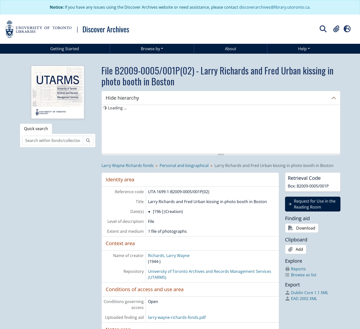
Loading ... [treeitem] (117, 108)
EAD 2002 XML (301, 298)
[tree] (221, 129)
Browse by (150, 48)
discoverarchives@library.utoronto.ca (274, 7)
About (230, 48)
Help (302, 48)
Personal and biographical (184, 165)
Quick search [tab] (36, 128)
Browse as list (300, 275)
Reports (295, 269)
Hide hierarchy (122, 97)
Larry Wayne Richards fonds (127, 165)
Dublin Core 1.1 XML (306, 292)
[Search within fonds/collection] (52, 140)
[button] (336, 29)
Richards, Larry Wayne (169, 255)
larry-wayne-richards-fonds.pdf (177, 317)
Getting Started (64, 48)
